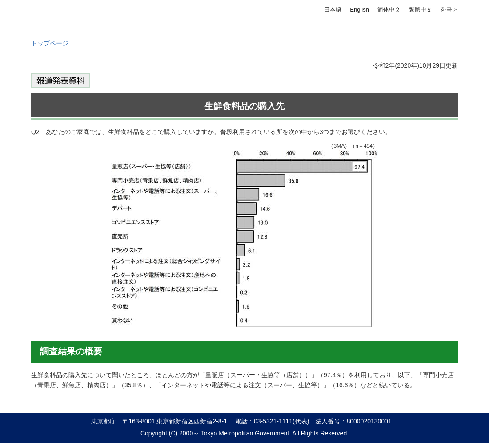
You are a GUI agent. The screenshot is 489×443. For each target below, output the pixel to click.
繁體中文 (420, 9)
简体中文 (389, 9)
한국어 (449, 9)
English (359, 9)
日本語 (332, 9)
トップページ (49, 43)
